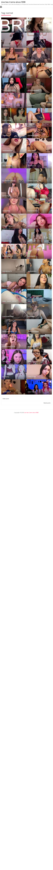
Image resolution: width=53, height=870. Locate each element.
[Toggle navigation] (1, 7)
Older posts (6, 399)
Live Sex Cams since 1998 (13, 2)
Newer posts (47, 403)
